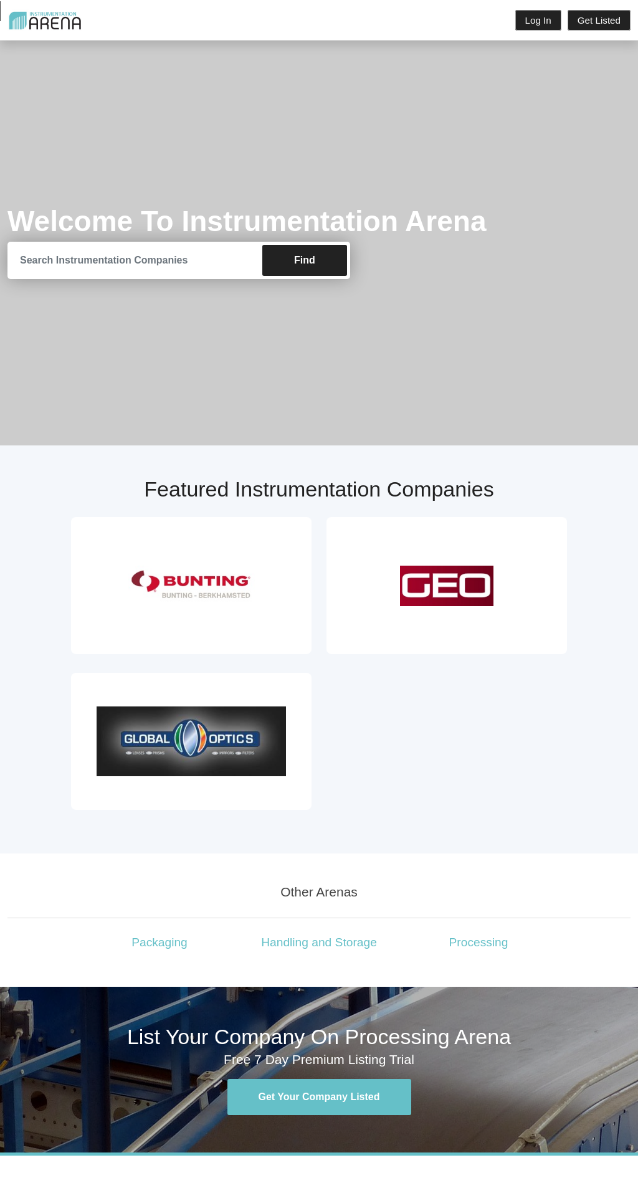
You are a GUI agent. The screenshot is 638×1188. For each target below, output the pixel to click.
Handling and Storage (319, 942)
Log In (538, 20)
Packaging (159, 942)
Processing (478, 942)
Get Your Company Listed (319, 1096)
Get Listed (599, 20)
